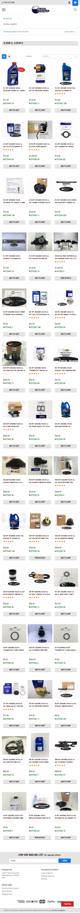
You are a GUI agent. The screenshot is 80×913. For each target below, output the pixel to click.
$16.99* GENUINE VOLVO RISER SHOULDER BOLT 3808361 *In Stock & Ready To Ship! (65, 202)
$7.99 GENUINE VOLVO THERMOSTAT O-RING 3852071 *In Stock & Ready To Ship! (65, 650)
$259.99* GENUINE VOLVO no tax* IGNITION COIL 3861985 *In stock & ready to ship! (14, 370)
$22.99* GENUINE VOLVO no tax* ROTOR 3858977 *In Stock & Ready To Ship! (65, 314)
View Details (66, 278)
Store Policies (7, 891)
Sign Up (50, 873)
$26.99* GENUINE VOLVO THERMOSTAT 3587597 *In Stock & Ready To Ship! (38, 370)
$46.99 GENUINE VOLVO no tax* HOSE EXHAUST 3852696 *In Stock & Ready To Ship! (14, 594)
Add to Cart (14, 110)
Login (43, 873)
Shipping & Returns (47, 876)
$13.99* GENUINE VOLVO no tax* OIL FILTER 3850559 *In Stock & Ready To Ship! (12, 146)
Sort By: (29, 56)
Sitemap (44, 879)
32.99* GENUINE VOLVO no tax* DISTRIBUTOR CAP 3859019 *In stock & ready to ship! (65, 818)
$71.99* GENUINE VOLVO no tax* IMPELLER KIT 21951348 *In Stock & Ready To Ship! (13, 706)
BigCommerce (38, 910)
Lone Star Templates (58, 910)
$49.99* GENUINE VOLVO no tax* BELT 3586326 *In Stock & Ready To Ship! (39, 594)
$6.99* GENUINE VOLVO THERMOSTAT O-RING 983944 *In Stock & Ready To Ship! (13, 650)
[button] (40, 31)
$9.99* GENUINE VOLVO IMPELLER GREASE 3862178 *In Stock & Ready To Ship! (39, 818)
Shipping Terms (7, 894)
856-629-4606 (8, 2)
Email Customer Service (10, 888)
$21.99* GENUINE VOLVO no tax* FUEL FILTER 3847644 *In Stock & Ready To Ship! (39, 314)
